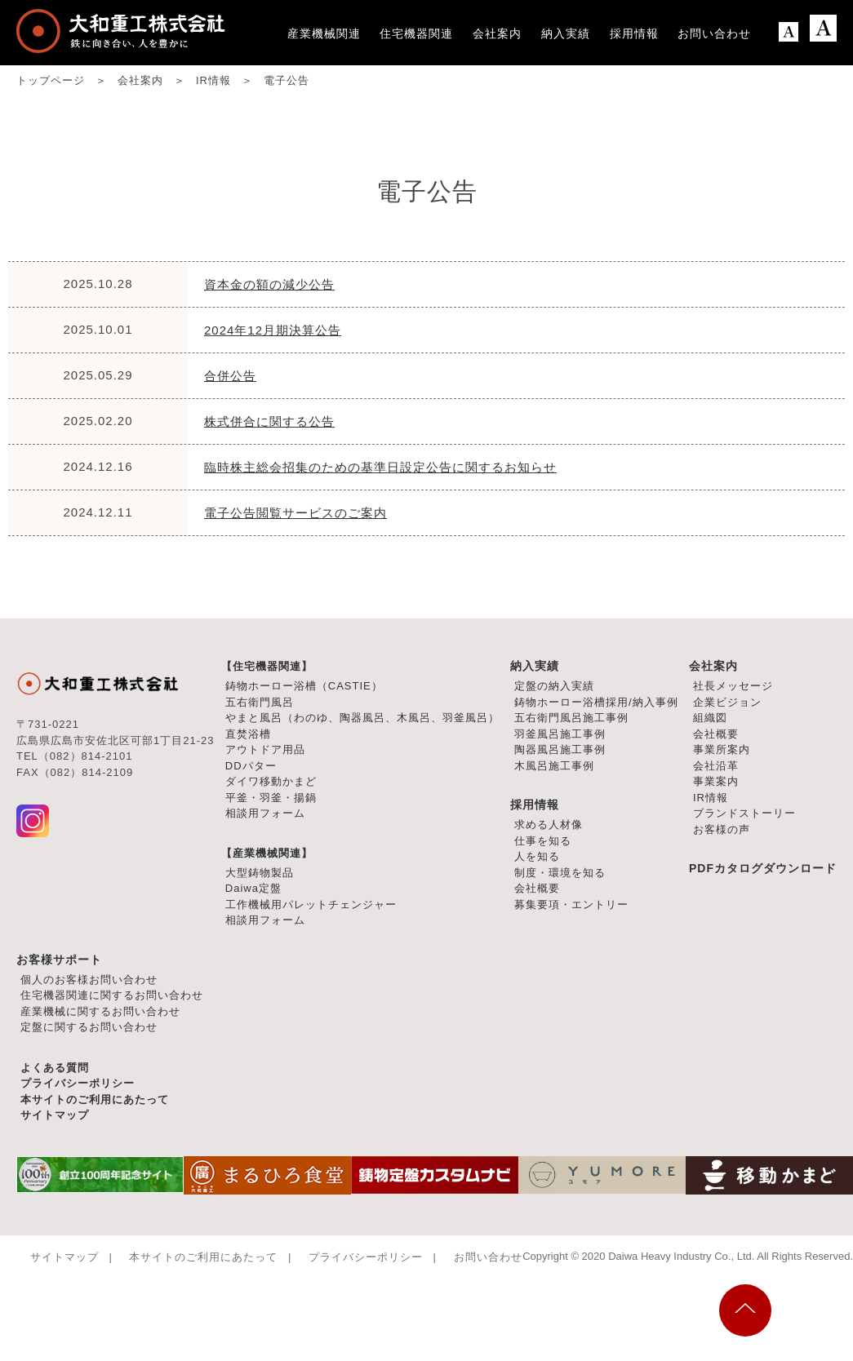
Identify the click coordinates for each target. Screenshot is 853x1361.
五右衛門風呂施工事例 (571, 718)
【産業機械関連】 (267, 853)
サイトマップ (54, 1115)
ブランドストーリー (744, 813)
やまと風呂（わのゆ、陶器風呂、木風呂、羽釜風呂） (362, 718)
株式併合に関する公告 (269, 421)
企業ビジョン (727, 702)
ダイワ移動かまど (271, 781)
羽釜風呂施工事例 (560, 734)
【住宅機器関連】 (267, 666)
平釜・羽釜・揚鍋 (271, 797)
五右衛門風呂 (259, 702)
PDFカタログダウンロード (763, 868)
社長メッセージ (733, 686)
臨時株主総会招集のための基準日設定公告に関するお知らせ (380, 467)
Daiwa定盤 (253, 888)
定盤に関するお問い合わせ (89, 1027)
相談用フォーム (265, 813)
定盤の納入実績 (554, 686)
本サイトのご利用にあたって (94, 1099)
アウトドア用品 (265, 749)
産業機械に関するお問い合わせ (100, 1011)
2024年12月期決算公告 (272, 330)
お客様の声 (721, 829)
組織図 (710, 718)
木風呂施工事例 (554, 766)
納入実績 (534, 665)
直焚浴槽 (248, 734)
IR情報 (710, 797)
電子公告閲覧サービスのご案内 (295, 513)
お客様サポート (59, 959)
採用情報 (534, 804)
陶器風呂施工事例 (560, 749)
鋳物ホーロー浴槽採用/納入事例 (596, 702)
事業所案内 (721, 749)
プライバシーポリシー (77, 1083)
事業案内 (716, 781)
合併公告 (230, 376)
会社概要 (716, 734)
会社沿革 (716, 766)
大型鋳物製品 (259, 873)
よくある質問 (54, 1068)
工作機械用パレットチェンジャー (311, 904)
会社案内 (713, 665)
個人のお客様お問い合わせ (89, 979)
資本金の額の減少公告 (269, 284)
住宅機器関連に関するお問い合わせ (111, 995)
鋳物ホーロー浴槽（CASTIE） (304, 686)
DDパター (251, 766)
